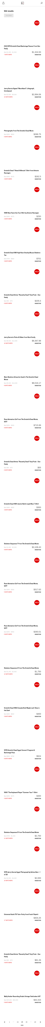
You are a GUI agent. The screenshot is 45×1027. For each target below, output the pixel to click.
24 (17, 1022)
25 (22, 1022)
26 (26, 1022)
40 (35, 1022)
